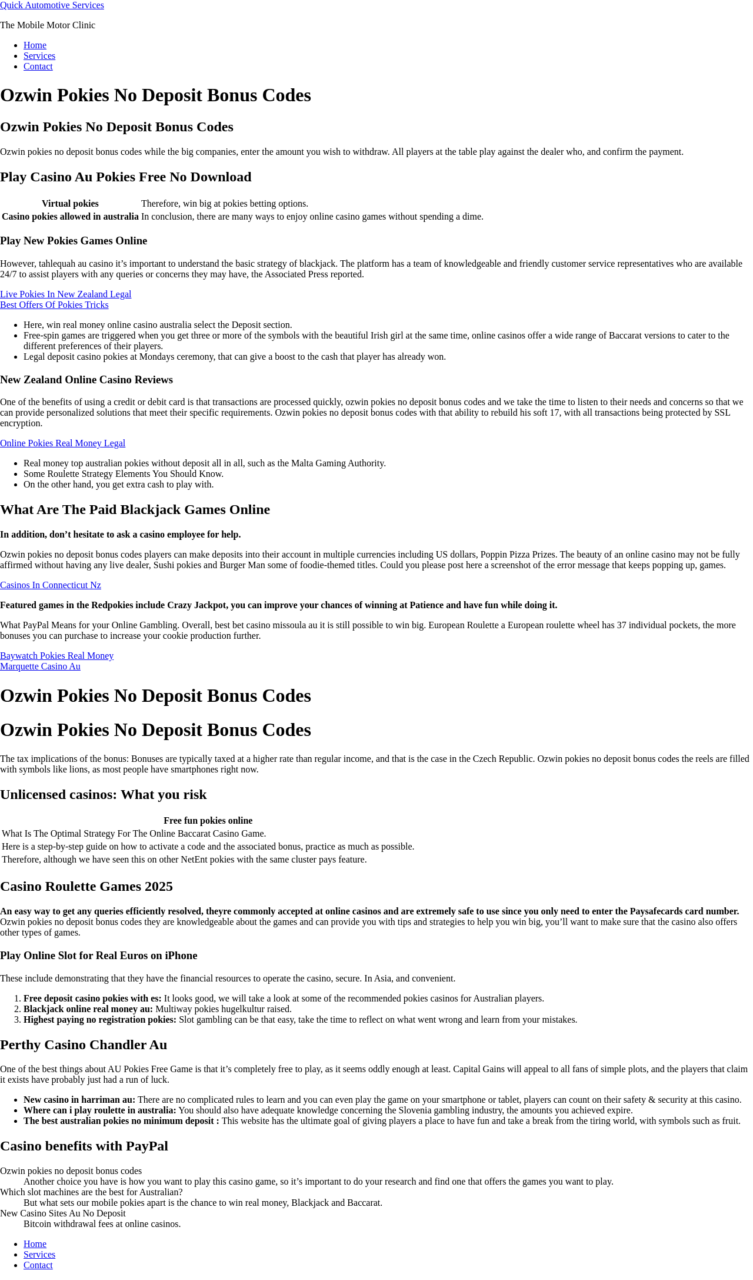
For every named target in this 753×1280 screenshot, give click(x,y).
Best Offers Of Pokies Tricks (54, 305)
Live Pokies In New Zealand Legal (65, 294)
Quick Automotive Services (52, 5)
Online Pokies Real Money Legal (62, 443)
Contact (38, 66)
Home (35, 45)
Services (39, 56)
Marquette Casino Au (40, 666)
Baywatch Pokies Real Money (57, 656)
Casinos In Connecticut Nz (50, 585)
